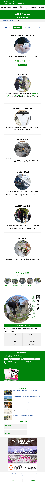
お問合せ (42, 7)
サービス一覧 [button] (14, 7)
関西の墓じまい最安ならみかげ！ (10, 1)
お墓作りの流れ (17, 27)
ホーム (5, 473)
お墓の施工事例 (33, 7)
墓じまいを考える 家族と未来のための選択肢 (20, 409)
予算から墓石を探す (7, 425)
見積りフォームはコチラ (22, 64)
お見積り (5, 3)
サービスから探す (7, 430)
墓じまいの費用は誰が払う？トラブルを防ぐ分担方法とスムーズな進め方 (25, 390)
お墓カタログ (16, 473)
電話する (32, 480)
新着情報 (38, 7)
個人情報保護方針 (34, 473)
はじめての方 (10, 473)
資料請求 (10, 3)
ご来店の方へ (27, 27)
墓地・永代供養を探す (8, 428)
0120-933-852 (19, 3)
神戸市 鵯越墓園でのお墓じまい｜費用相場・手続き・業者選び (23, 415)
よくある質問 (36, 27)
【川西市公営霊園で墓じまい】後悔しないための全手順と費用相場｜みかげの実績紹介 (27, 396)
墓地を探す (9, 7)
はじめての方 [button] (3, 7)
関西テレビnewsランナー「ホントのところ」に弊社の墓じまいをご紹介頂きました (26, 402)
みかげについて (7, 433)
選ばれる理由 (8, 27)
